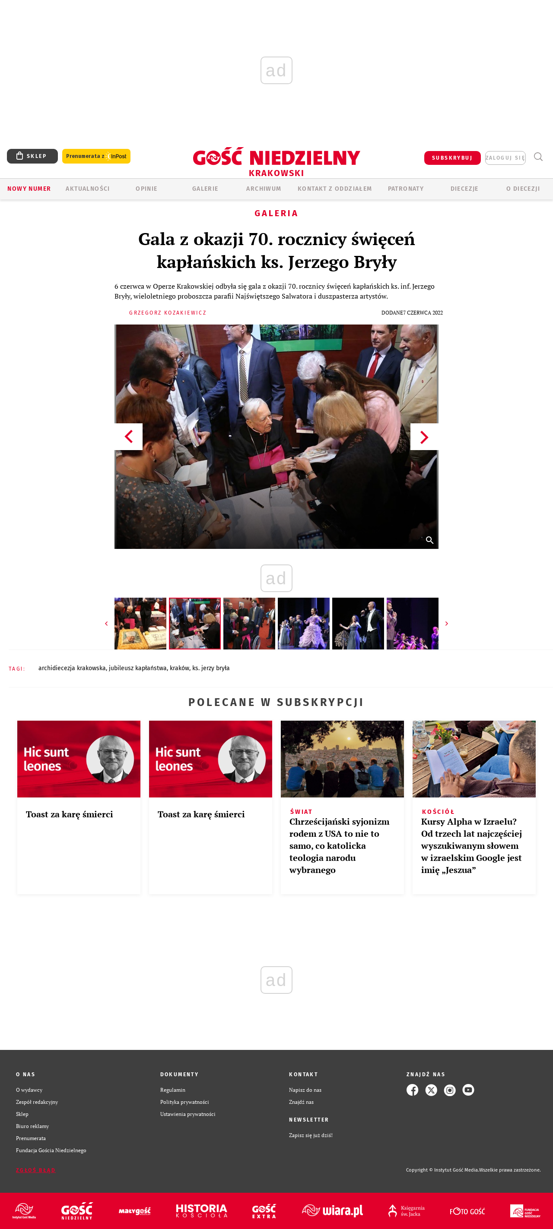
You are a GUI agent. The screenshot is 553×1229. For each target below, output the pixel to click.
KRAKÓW (179, 668)
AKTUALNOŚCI (88, 188)
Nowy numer (29, 188)
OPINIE (146, 188)
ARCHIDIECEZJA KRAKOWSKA (72, 668)
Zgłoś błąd (36, 1170)
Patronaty (406, 188)
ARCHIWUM (263, 188)
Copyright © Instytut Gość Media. (442, 1170)
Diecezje (465, 188)
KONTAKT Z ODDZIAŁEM (335, 188)
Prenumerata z (96, 156)
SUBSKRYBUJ (452, 158)
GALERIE (205, 188)
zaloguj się (505, 158)
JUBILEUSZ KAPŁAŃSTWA (138, 668)
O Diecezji (523, 188)
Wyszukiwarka (538, 157)
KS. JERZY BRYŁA (211, 668)
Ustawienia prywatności (188, 1114)
